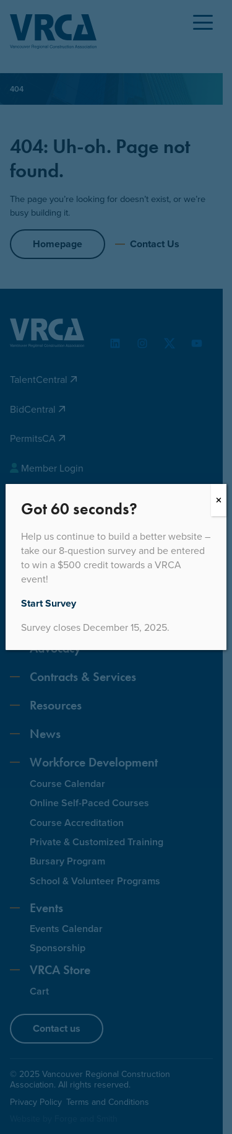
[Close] (218, 500)
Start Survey (48, 603)
